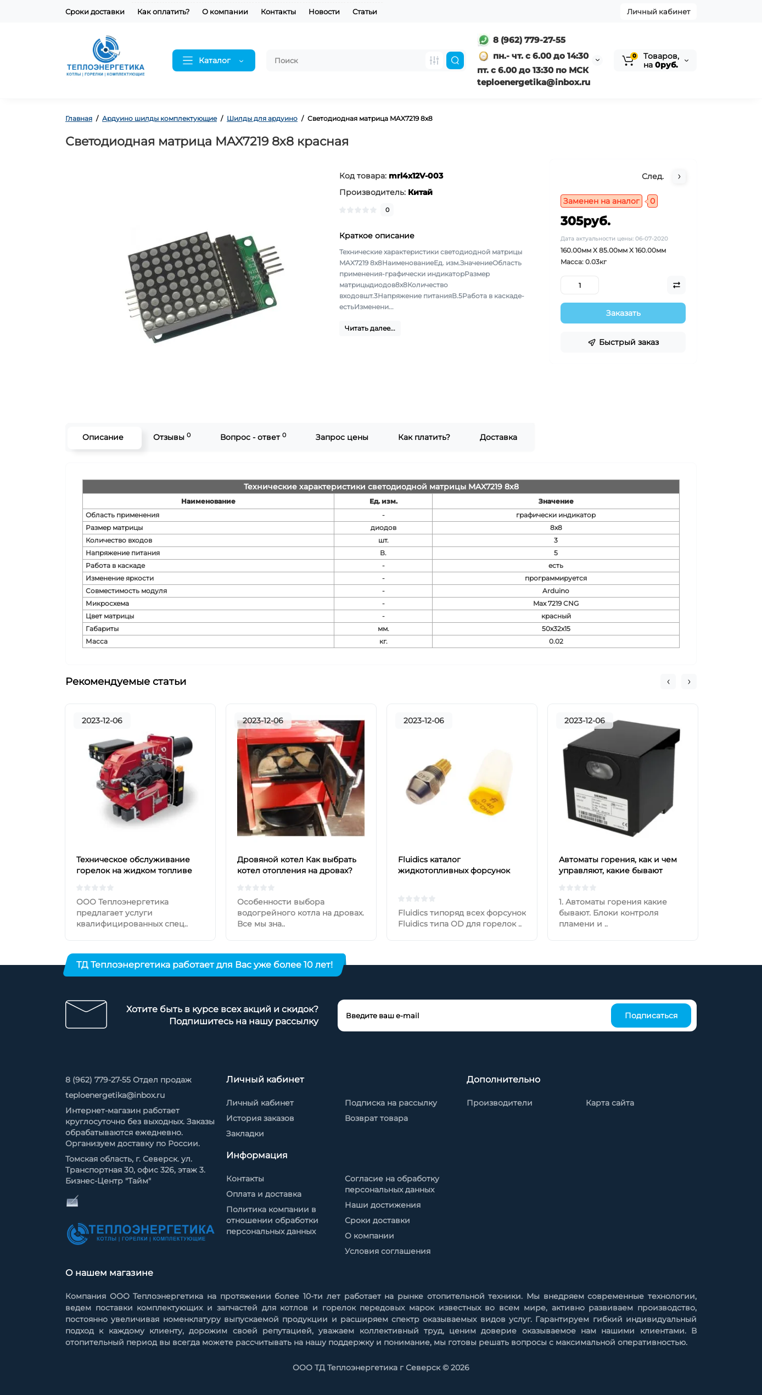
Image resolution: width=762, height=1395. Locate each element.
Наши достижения (383, 1205)
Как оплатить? (163, 11)
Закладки (245, 1134)
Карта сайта (610, 1103)
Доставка (497, 437)
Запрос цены (341, 437)
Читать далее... (370, 328)
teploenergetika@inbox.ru (115, 1095)
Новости (324, 11)
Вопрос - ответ (252, 437)
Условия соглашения (387, 1251)
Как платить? (423, 437)
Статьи (364, 11)
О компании (225, 11)
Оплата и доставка (263, 1194)
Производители (500, 1103)
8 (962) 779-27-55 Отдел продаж (128, 1080)
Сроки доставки (95, 11)
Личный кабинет (658, 11)
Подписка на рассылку (391, 1103)
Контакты (278, 11)
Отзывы (170, 437)
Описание (101, 437)
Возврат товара (376, 1118)
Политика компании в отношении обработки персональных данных (272, 1220)
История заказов (260, 1118)
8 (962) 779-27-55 (521, 40)
